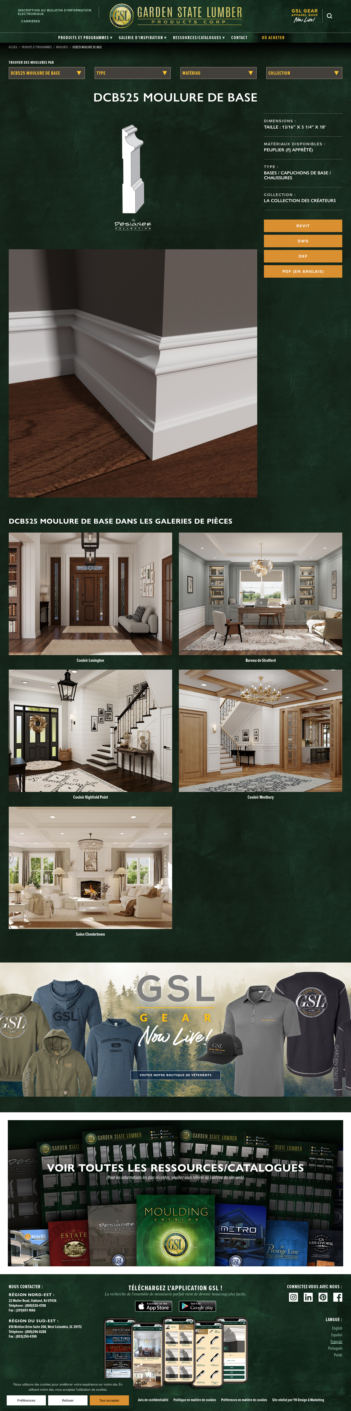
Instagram (293, 1297)
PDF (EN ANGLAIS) (303, 271)
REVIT (303, 226)
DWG (303, 241)
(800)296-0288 (35, 1331)
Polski (338, 1355)
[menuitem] (307, 16)
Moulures (62, 46)
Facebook (337, 1297)
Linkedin (308, 1297)
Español (336, 1335)
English (337, 1328)
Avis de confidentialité (153, 1400)
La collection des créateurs (300, 200)
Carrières (30, 21)
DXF (303, 256)
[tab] (85, 38)
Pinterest (323, 1297)
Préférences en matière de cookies (244, 1400)
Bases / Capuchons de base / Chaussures (297, 175)
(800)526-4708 (35, 1305)
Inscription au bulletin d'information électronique (54, 12)
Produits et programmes (37, 46)
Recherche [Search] (329, 15)
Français (336, 1341)
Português (335, 1348)
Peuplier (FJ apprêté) (288, 149)
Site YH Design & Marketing (298, 1400)
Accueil (13, 46)
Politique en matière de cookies (194, 1400)
